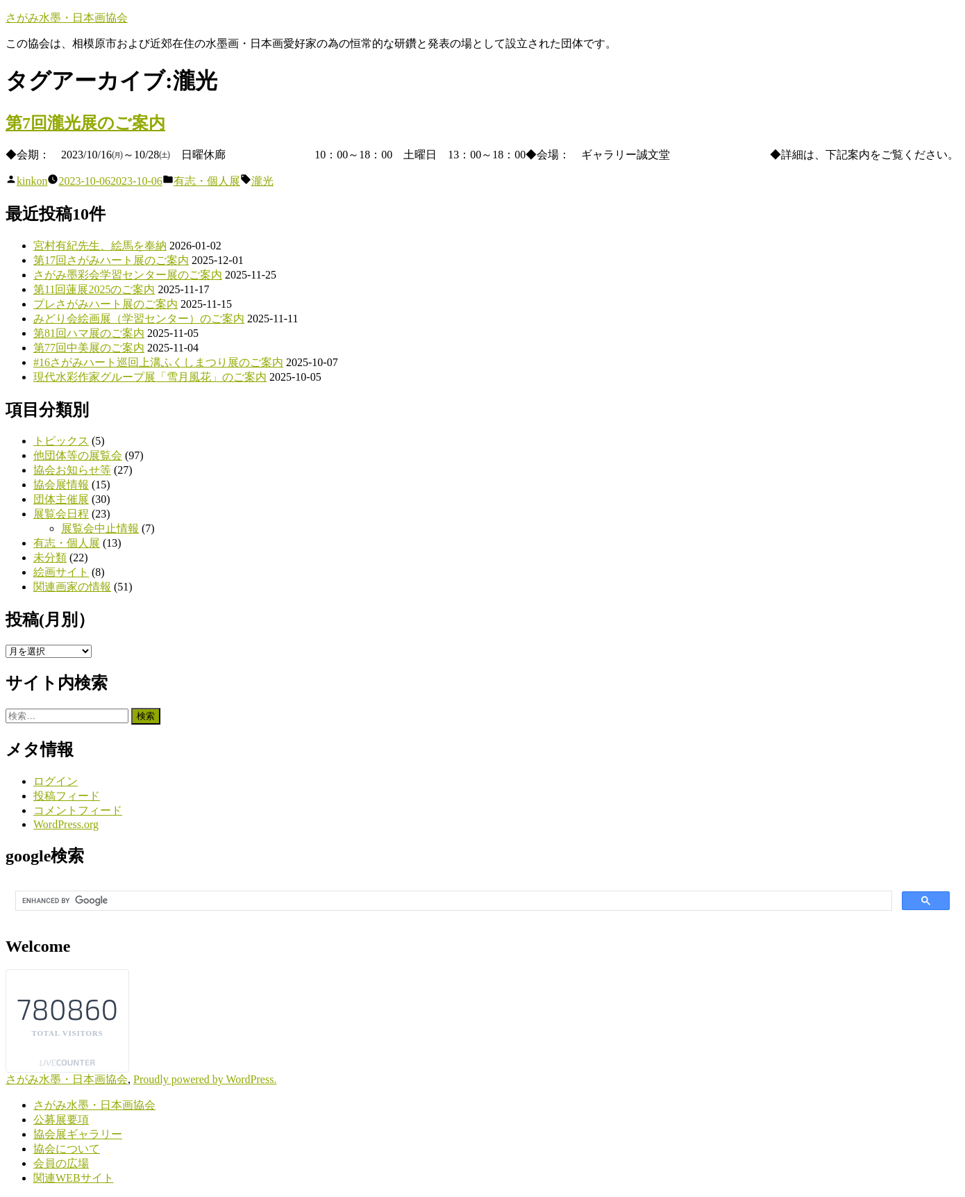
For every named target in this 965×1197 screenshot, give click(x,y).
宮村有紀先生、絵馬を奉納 (100, 245)
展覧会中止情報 (100, 528)
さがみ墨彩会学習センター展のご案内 (127, 275)
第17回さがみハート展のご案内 (111, 260)
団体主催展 (61, 499)
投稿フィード (66, 796)
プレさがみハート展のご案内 (105, 304)
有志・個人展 (207, 181)
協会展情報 (61, 484)
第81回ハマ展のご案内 (88, 333)
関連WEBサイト (73, 1178)
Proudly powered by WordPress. (204, 1079)
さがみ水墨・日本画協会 (67, 18)
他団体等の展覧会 (77, 455)
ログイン (55, 781)
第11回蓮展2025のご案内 (94, 289)
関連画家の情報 (72, 587)
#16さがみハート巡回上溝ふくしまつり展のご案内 (158, 362)
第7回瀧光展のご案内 (85, 123)
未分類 (50, 557)
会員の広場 (61, 1163)
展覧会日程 (61, 514)
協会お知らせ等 (72, 470)
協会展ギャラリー (77, 1134)
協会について (66, 1149)
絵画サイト (61, 572)
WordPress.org (66, 824)
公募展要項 (61, 1119)
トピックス (61, 441)
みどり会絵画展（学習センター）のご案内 (138, 318)
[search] (452, 901)
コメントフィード (77, 810)
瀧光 (262, 181)
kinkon (32, 181)
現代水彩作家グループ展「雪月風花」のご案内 (150, 377)
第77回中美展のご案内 (88, 348)
